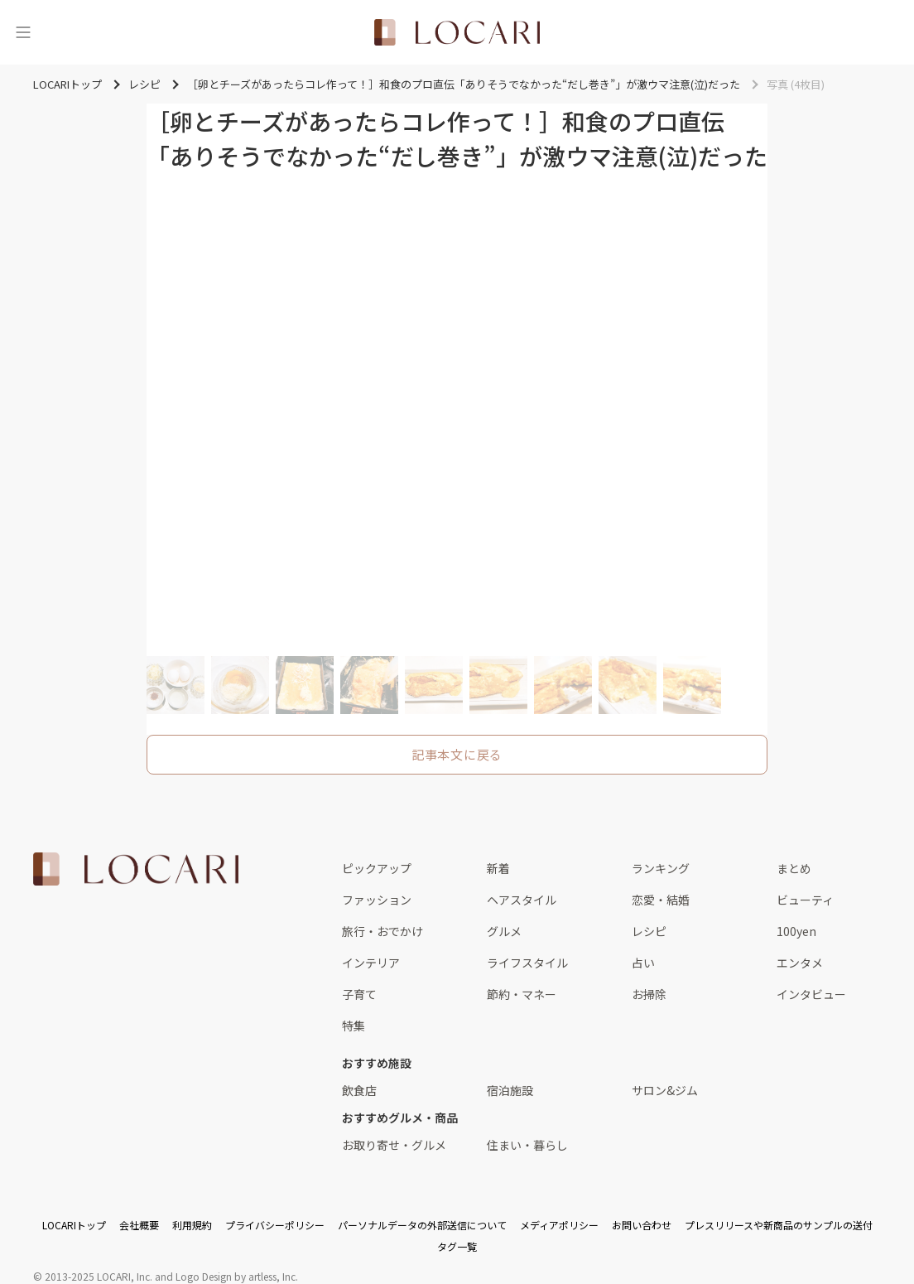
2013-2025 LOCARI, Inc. (98, 1276)
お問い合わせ (641, 1225)
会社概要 (139, 1225)
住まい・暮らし (527, 1145)
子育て (359, 994)
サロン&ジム (665, 1090)
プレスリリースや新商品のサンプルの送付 (779, 1225)
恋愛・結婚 (661, 899)
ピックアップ (376, 868)
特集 (353, 1025)
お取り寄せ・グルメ (394, 1145)
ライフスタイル (527, 962)
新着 (498, 868)
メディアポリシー (559, 1225)
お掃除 (649, 994)
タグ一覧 (457, 1246)
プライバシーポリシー (275, 1225)
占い (643, 962)
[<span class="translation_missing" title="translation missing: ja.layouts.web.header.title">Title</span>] (457, 32)
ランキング (661, 868)
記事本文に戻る (457, 754)
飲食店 (359, 1090)
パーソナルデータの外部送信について (422, 1225)
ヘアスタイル (521, 899)
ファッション (376, 899)
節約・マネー (521, 994)
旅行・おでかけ (382, 931)
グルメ (504, 931)
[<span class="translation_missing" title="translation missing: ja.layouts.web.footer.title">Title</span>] (135, 869)
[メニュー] (23, 32)
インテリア (371, 962)
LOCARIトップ (74, 1225)
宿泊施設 (510, 1090)
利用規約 (192, 1225)
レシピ (649, 931)
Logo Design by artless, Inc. (237, 1276)
